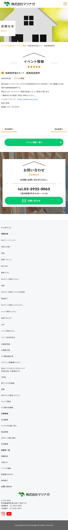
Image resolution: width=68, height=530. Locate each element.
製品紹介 (4, 298)
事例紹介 (4, 480)
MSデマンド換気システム (9, 279)
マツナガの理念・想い (9, 425)
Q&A (3, 324)
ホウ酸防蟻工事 (7, 356)
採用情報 (4, 444)
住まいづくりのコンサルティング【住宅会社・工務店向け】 (13, 369)
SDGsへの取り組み (8, 438)
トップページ (6, 227)
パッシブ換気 (6, 401)
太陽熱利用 (5, 350)
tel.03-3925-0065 (34, 189)
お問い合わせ (6, 486)
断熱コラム (5, 272)
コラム (3, 377)
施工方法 (4, 266)
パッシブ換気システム (8, 311)
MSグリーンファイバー (9, 240)
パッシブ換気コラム (8, 331)
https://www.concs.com (27, 99)
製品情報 (4, 432)
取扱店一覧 (5, 450)
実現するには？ (6, 318)
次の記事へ (59, 129)
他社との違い (6, 247)
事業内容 (4, 234)
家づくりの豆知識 (7, 383)
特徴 (2, 253)
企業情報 (4, 413)
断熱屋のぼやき (7, 474)
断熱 (3, 389)
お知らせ (4, 456)
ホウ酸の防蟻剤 (7, 407)
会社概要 (4, 419)
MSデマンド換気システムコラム (12, 305)
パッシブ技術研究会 (8, 337)
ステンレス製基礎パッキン (10, 362)
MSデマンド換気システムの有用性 (13, 292)
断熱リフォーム (6, 259)
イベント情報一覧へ (34, 142)
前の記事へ (9, 129)
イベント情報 (6, 468)
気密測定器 (5, 344)
